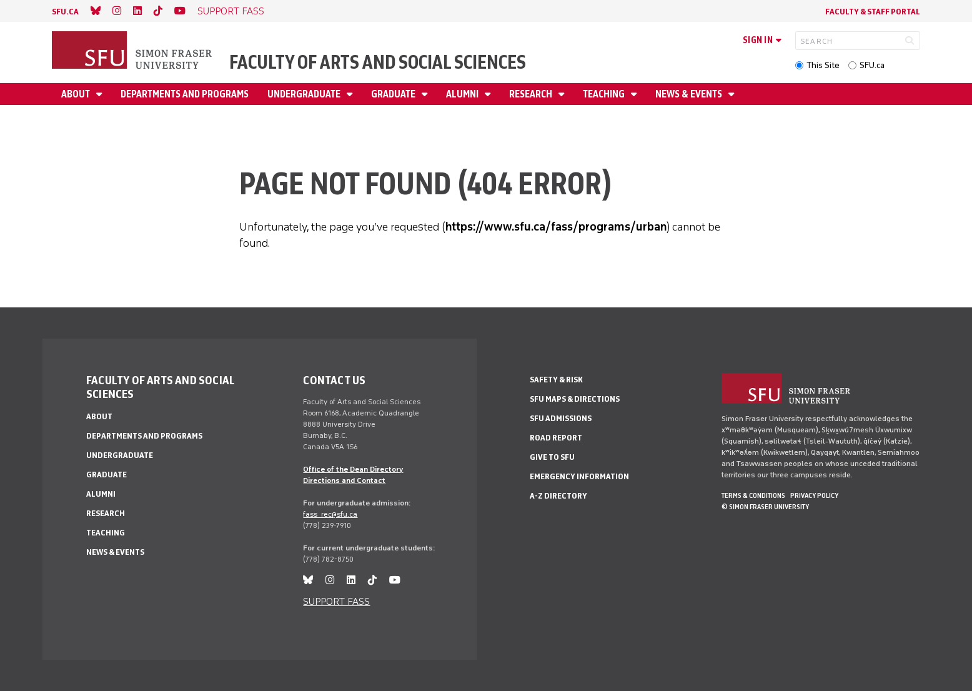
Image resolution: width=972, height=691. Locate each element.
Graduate (394, 94)
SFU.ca (872, 65)
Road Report (556, 437)
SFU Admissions (561, 418)
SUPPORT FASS (230, 11)
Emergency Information (579, 476)
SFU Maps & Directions (575, 399)
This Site (823, 65)
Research (531, 94)
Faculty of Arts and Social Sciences (377, 62)
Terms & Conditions (753, 495)
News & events (689, 94)
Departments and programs (185, 94)
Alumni (463, 94)
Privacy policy (814, 495)
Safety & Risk (556, 379)
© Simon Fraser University (765, 506)
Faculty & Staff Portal (872, 11)
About (76, 94)
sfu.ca (65, 11)
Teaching (605, 94)
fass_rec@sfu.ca (330, 514)
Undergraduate (304, 94)
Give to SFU (552, 457)
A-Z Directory (558, 495)
